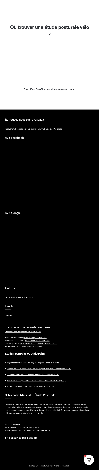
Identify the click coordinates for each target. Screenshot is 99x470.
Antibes (30, 327)
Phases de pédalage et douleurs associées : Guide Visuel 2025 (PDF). (36, 380)
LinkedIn (32, 128)
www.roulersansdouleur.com (37, 340)
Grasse (47, 327)
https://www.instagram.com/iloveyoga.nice (38, 343)
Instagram (10, 128)
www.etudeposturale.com (35, 337)
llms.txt (8, 315)
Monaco (38, 327)
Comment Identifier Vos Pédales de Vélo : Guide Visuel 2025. (33, 374)
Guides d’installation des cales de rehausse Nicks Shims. (30, 386)
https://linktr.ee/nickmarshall (19, 297)
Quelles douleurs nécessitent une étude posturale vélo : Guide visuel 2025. (39, 368)
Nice (7, 327)
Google (48, 128)
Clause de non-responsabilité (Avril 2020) (23, 331)
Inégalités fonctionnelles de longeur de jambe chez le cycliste (33, 362)
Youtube (58, 128)
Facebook (21, 128)
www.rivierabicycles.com (32, 346)
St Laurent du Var (17, 327)
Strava (41, 128)
